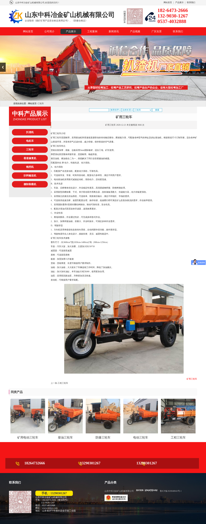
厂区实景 (157, 31)
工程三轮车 (63, 383)
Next (203, 67)
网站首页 (168, 2)
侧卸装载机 (30, 184)
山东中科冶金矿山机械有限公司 (119, 491)
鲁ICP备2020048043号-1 (171, 491)
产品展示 (179, 2)
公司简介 (49, 31)
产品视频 (135, 31)
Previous (3, 67)
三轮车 (31, 149)
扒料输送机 (30, 175)
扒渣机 (31, 132)
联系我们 (191, 2)
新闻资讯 (114, 31)
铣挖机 (30, 166)
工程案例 (92, 31)
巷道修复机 (30, 158)
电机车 (31, 140)
